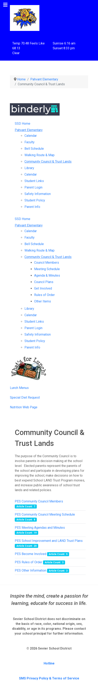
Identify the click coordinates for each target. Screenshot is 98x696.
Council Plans (43, 282)
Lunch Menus (19, 388)
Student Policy (34, 200)
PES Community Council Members (39, 501)
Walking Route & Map (39, 155)
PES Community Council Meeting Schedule (45, 514)
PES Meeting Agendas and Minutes (40, 528)
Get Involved (43, 288)
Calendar (30, 136)
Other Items (42, 301)
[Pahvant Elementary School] (24, 18)
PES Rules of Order (28, 562)
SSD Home (22, 123)
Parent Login (33, 187)
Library (29, 168)
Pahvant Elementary (29, 130)
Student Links (34, 181)
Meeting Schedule (47, 269)
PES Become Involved (30, 554)
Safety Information (37, 194)
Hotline (49, 663)
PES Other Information (30, 570)
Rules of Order (44, 295)
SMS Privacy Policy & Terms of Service (49, 678)
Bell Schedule (34, 149)
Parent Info (32, 207)
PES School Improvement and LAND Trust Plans (49, 541)
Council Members (46, 262)
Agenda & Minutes (47, 275)
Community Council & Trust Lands (48, 161)
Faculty (29, 142)
